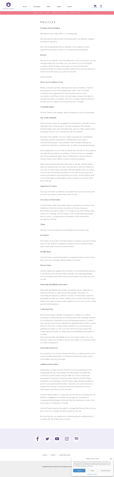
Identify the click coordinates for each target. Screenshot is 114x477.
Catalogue (36, 6)
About (25, 6)
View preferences (105, 470)
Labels (59, 6)
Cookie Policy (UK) (64, 455)
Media (69, 6)
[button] (111, 458)
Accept (79, 470)
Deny (92, 470)
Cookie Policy (90, 474)
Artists (48, 6)
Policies (95, 474)
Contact (44, 455)
